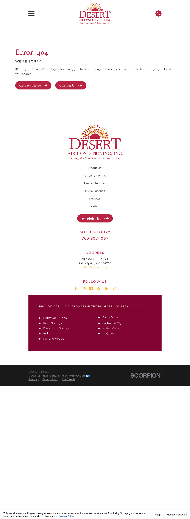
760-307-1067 (95, 238)
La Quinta (109, 333)
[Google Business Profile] (106, 288)
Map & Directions (95, 267)
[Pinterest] (114, 288)
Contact (94, 206)
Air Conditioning (95, 175)
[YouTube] (91, 288)
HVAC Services (95, 190)
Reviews (95, 198)
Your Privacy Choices (76, 375)
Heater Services (95, 183)
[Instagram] (84, 288)
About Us (94, 167)
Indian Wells (111, 328)
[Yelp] (99, 288)
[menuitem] (33, 379)
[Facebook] (76, 288)
